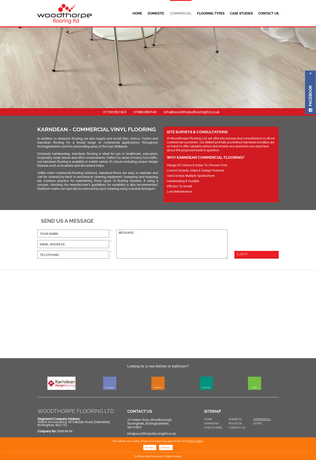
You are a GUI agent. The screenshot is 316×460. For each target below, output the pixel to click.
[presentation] (257, 235)
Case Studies (241, 13)
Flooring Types (210, 13)
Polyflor (235, 423)
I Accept (148, 447)
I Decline (164, 447)
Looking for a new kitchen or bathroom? (158, 366)
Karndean (211, 423)
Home (137, 13)
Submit (242, 254)
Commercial (181, 13)
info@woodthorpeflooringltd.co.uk (191, 112)
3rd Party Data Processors (148, 456)
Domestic (156, 13)
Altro (257, 423)
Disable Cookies (172, 456)
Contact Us (268, 13)
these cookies (195, 441)
